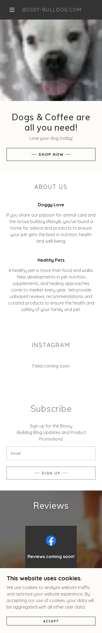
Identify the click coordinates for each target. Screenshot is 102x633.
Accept (51, 621)
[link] (52, 10)
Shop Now (51, 154)
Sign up (51, 473)
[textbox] (51, 453)
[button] (12, 9)
